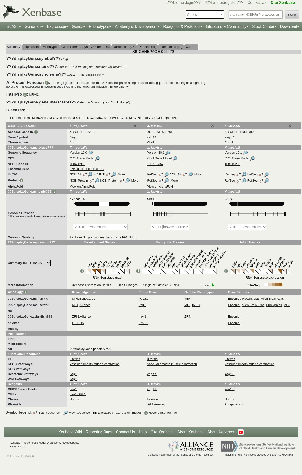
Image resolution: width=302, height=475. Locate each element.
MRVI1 (34, 94)
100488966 (77, 164)
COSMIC (96, 118)
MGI (75, 305)
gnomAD (171, 118)
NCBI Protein (79, 180)
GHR (160, 118)
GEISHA (78, 323)
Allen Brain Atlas (272, 298)
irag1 (73, 389)
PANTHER (129, 237)
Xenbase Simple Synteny (87, 237)
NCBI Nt (75, 174)
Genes (77, 26)
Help (143, 432)
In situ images (128, 285)
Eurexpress (274, 305)
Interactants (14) (171, 47)
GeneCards (87, 298)
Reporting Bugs (99, 432)
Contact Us (257, 2)
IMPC (196, 305)
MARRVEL (111, 118)
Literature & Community (226, 26)
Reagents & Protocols (181, 26)
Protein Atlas (250, 298)
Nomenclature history (92, 75)
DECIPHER (80, 118)
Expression (56, 26)
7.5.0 (23, 446)
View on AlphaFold (82, 186)
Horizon (75, 399)
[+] (127, 86)
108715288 (232, 164)
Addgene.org (156, 404)
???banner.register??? (224, 2)
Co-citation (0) (120, 102)
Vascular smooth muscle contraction (94, 364)
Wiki (188, 47)
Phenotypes (99, 26)
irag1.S (229, 389)
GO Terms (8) (100, 47)
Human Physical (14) (94, 102)
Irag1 (142, 305)
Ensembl (234, 298)
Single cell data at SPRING (161, 285)
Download (288, 26)
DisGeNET (136, 118)
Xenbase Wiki (70, 432)
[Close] (134, 126)
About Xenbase (191, 432)
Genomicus (113, 237)
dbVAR (150, 118)
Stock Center (263, 26)
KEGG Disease (59, 118)
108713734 (155, 164)
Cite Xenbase (162, 432)
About (220, 432)
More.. (122, 174)
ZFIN (75, 316)
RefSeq (152, 174)
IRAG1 (143, 298)
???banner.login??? (184, 2)
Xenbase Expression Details (91, 285)
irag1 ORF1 (78, 394)
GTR (124, 118)
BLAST (13, 26)
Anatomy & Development (136, 26)
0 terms (230, 359)
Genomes (33, 26)
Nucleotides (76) (124, 47)
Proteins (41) (147, 47)
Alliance (85, 305)
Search (292, 14)
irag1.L (152, 389)
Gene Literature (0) (74, 47)
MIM (75, 298)
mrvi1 (142, 316)
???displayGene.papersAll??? (90, 349)
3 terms (75, 359)
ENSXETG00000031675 (87, 169)
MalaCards (39, 118)
